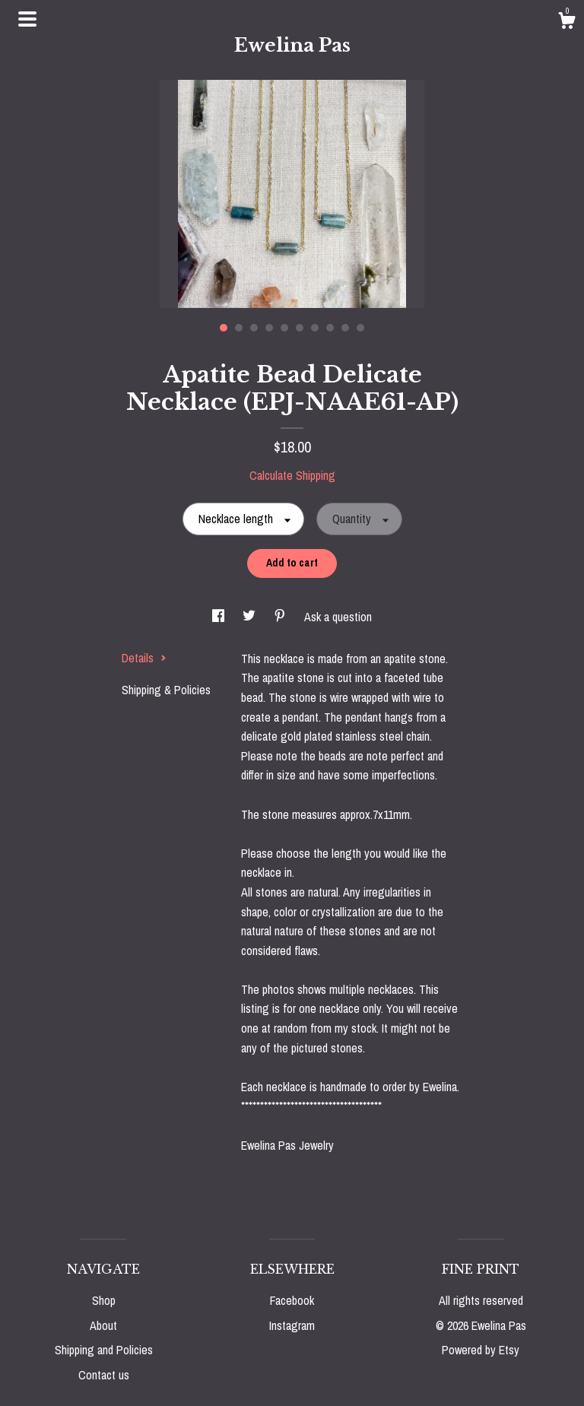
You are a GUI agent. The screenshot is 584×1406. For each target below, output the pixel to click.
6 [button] (299, 328)
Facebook (292, 1300)
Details (144, 657)
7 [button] (315, 328)
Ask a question (338, 616)
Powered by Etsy (480, 1349)
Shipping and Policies (104, 1349)
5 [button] (284, 328)
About (103, 1325)
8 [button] (330, 328)
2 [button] (239, 328)
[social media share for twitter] (251, 616)
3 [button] (254, 328)
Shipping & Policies (166, 689)
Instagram (292, 1325)
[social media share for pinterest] (281, 616)
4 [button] (269, 328)
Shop (104, 1300)
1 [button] (223, 328)
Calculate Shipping (292, 475)
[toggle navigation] (27, 19)
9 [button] (345, 328)
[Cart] (566, 22)
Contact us (103, 1374)
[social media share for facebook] (219, 616)
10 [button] (360, 328)
